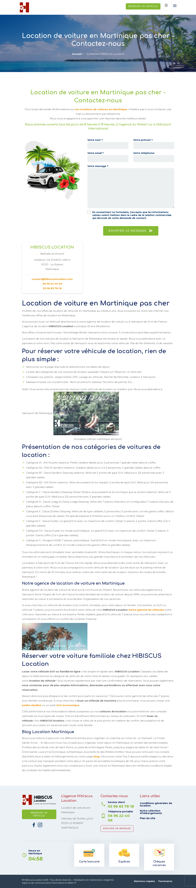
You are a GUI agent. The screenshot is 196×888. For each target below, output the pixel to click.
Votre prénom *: (143, 140)
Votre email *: (95, 153)
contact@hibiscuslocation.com (52, 279)
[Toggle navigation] (173, 5)
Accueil (76, 54)
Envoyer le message (131, 231)
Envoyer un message (117, 828)
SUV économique (67, 705)
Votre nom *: (95, 140)
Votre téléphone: (144, 153)
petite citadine (31, 705)
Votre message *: (98, 166)
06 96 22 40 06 (52, 283)
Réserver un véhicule (143, 6)
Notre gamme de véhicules (146, 609)
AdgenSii (108, 880)
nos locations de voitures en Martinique (101, 109)
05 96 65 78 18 (52, 288)
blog (96, 756)
